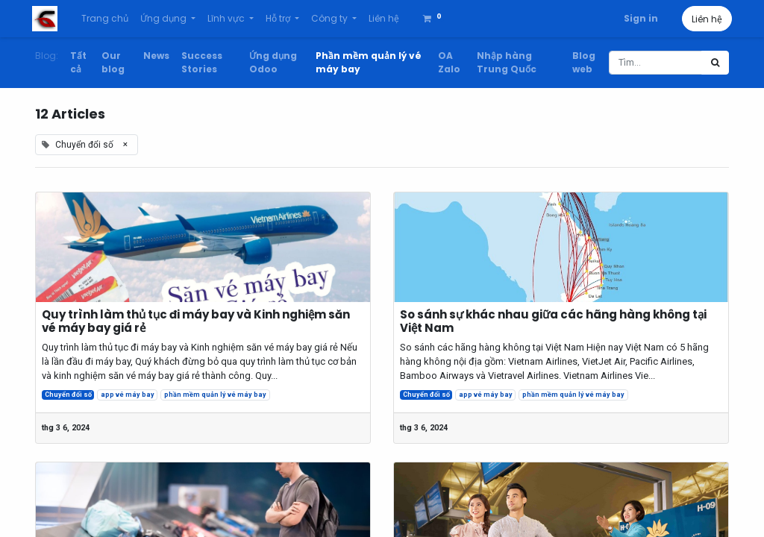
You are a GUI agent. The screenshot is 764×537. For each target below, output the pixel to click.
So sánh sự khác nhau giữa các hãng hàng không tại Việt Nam (553, 321)
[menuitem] (107, 18)
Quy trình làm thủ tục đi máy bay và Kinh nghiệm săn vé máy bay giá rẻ (196, 321)
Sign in (638, 18)
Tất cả (78, 62)
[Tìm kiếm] (715, 63)
